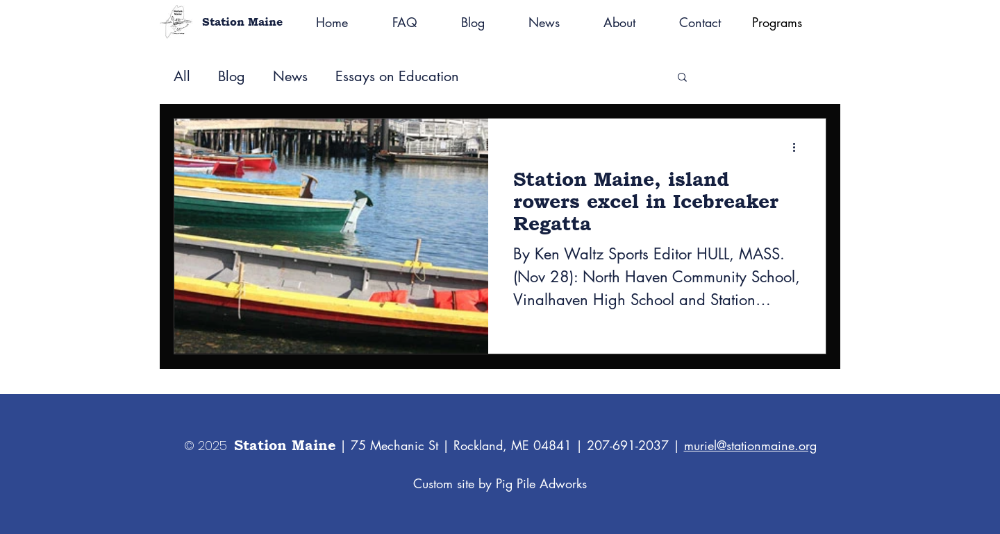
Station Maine (242, 21)
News (290, 76)
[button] (682, 78)
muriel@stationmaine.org (750, 445)
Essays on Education (397, 76)
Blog (231, 76)
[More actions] (798, 147)
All (182, 76)
